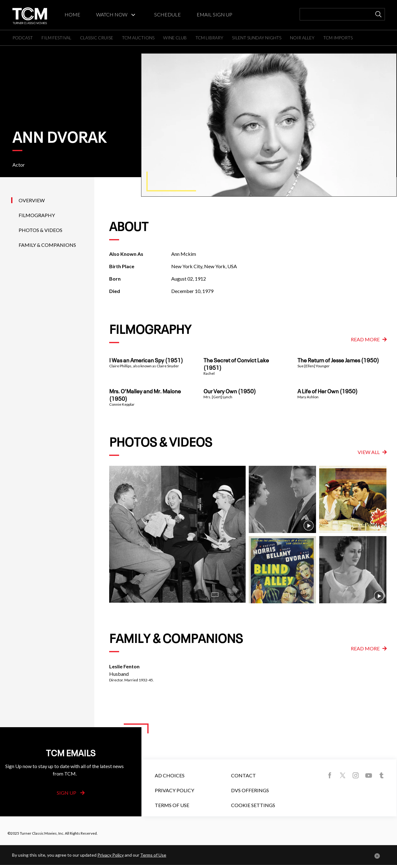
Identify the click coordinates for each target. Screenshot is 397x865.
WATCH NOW (111, 14)
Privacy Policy (174, 790)
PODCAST (22, 37)
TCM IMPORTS (338, 37)
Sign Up (71, 793)
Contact (243, 775)
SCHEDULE (167, 14)
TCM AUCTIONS (138, 37)
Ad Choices (170, 775)
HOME (72, 14)
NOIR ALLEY (302, 37)
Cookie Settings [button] (253, 805)
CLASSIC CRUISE (96, 37)
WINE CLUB (175, 37)
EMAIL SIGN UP (214, 14)
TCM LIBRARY (209, 37)
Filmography (37, 215)
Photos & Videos (40, 230)
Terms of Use (172, 805)
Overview (32, 200)
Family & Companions (47, 245)
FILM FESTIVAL (56, 37)
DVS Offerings (250, 790)
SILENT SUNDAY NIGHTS (256, 37)
